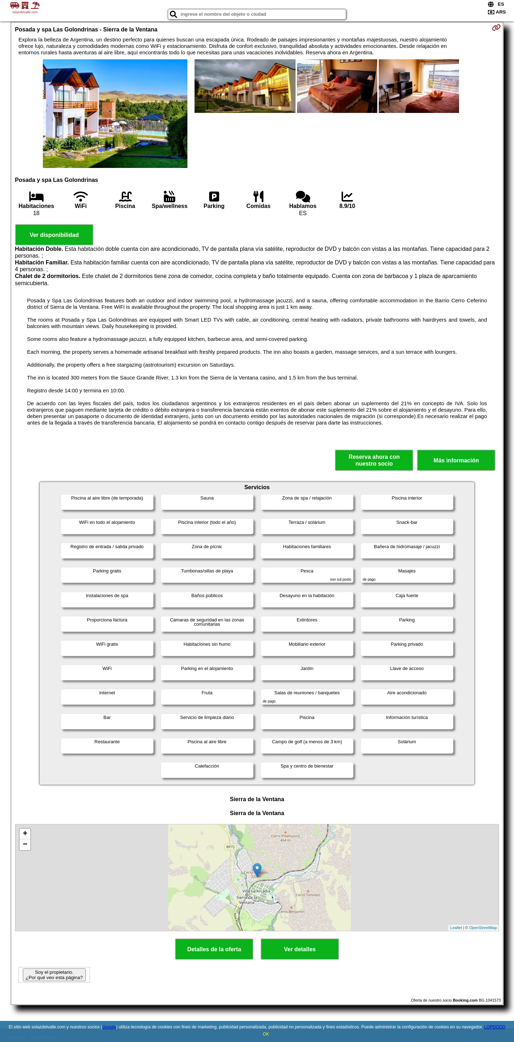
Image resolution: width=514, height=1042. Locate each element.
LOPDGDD (494, 1026)
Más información (456, 460)
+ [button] (25, 834)
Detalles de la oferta (214, 949)
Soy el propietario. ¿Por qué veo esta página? (54, 974)
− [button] (25, 844)
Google (109, 1026)
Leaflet (456, 928)
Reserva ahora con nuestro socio (374, 460)
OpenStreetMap (483, 928)
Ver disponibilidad (54, 235)
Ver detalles (300, 949)
